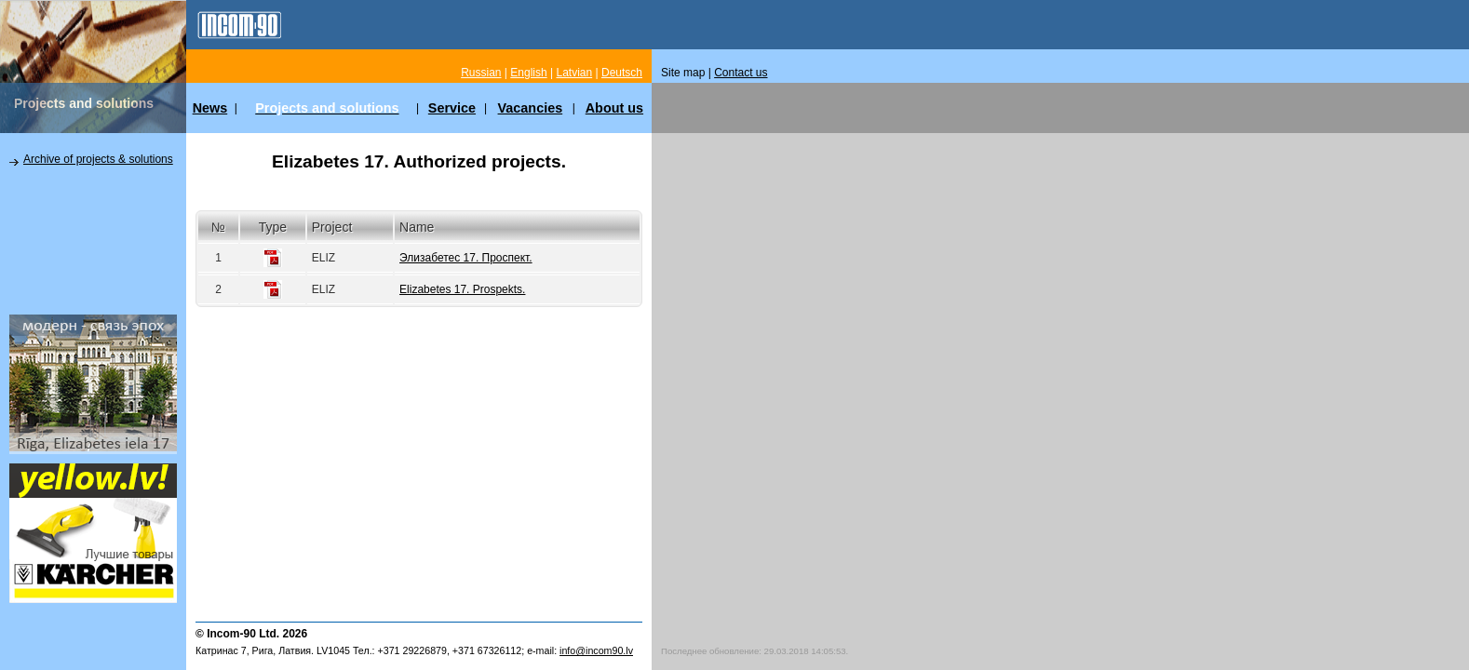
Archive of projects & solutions (98, 159)
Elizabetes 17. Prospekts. (462, 289)
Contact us (740, 72)
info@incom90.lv (596, 650)
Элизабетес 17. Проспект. (465, 257)
